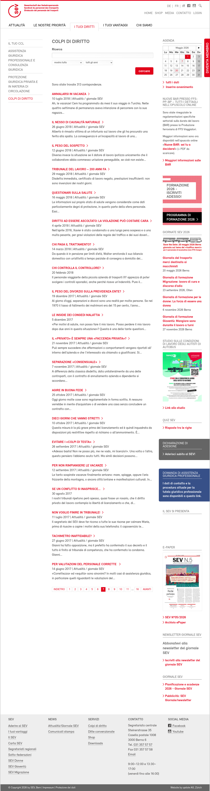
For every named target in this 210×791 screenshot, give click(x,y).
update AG (188, 787)
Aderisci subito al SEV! (180, 454)
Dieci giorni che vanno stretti (76, 418)
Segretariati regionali (22, 749)
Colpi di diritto (20, 98)
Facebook (179, 726)
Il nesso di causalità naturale (76, 122)
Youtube (178, 731)
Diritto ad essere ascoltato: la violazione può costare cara (100, 221)
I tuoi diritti (84, 27)
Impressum (48, 787)
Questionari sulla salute (72, 193)
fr (176, 6)
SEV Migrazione (18, 772)
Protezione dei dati (66, 787)
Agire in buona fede (67, 390)
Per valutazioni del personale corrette (84, 564)
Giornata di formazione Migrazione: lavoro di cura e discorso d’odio (181, 281)
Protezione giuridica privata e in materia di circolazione (23, 84)
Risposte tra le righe (178, 428)
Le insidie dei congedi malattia (76, 315)
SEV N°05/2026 (175, 617)
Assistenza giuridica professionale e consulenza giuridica (21, 60)
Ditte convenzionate (101, 731)
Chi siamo (144, 25)
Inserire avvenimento (179, 87)
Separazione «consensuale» (74, 362)
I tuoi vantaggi (115, 25)
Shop (159, 13)
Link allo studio (175, 408)
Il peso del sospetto (68, 145)
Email (132, 754)
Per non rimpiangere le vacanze (77, 465)
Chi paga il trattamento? (71, 244)
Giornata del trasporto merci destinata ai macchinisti (177, 262)
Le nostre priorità (50, 25)
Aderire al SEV (17, 726)
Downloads (95, 743)
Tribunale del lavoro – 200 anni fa (79, 169)
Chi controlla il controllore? (76, 268)
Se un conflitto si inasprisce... (76, 489)
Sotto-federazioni (19, 755)
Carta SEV (15, 743)
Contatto (183, 13)
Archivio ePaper (175, 622)
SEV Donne (15, 760)
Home (148, 13)
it (184, 6)
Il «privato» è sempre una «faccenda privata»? (89, 338)
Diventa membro (208, 58)
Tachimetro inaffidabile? (72, 536)
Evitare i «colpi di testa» (71, 442)
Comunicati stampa (61, 731)
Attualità (17, 25)
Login (197, 13)
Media (169, 13)
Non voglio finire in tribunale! (76, 512)
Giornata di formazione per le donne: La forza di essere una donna (182, 301)
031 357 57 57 (143, 744)
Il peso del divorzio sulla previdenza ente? (86, 291)
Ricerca (57, 49)
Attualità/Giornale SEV (63, 726)
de (169, 6)
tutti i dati (172, 82)
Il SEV (12, 737)
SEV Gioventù (17, 766)
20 (176, 71)
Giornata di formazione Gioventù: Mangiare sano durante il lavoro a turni (179, 321)
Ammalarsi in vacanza (69, 94)
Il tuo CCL (16, 43)
